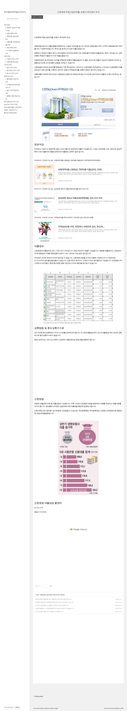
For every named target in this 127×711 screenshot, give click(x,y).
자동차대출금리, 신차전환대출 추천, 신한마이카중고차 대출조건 (53, 608)
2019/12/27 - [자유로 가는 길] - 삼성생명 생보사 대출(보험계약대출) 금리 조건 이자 (61, 189)
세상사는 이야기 (10, 104)
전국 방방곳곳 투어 (11, 101)
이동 (7, 56)
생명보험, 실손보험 (46, 595)
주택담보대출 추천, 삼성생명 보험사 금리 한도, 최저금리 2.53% (53, 602)
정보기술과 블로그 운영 (12, 107)
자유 (7, 25)
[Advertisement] (78, 365)
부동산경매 (11, 33)
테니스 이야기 (12, 73)
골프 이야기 (11, 67)
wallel (121, 708)
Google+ (56, 708)
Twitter (42, 708)
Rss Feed (36, 708)
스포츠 (7, 64)
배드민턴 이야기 (12, 70)
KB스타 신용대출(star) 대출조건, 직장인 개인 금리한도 (50, 605)
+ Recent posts (38, 696)
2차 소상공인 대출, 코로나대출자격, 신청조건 (48, 611)
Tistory (111, 708)
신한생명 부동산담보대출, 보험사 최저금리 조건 (78, 12)
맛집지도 (8, 76)
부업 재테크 (11, 47)
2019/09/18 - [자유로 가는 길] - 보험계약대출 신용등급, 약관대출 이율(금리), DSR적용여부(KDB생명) (67, 160)
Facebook (46, 708)
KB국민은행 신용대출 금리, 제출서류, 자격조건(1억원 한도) (52, 599)
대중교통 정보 (12, 62)
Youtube (51, 708)
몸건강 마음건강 (10, 113)
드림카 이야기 (12, 59)
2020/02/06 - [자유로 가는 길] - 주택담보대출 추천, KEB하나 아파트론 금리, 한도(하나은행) (64, 217)
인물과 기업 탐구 (10, 110)
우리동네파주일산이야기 (15, 12)
